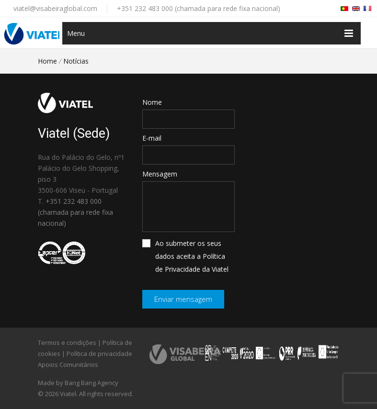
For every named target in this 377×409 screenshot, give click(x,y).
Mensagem (159, 173)
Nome (152, 102)
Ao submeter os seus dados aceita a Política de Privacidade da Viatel (185, 256)
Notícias (76, 61)
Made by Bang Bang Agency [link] (78, 382)
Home (47, 61)
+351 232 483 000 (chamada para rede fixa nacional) (198, 8)
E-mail (151, 138)
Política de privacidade (99, 353)
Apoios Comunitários (68, 364)
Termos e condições (67, 342)
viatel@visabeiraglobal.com (55, 8)
